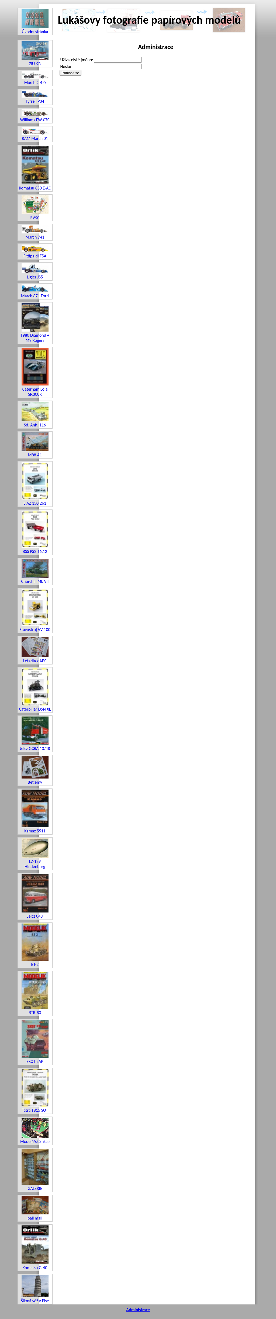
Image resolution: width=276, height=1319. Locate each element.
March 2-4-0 (35, 78)
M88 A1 (35, 444)
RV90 (35, 207)
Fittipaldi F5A (35, 251)
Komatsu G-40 (35, 1247)
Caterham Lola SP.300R (35, 372)
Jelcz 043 (35, 896)
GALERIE (35, 1170)
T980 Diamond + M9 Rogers (34, 323)
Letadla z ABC (35, 650)
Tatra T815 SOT (35, 1091)
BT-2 (35, 945)
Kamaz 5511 (35, 812)
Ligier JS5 (35, 271)
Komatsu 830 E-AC (35, 168)
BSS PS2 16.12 (35, 532)
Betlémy (35, 770)
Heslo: (65, 66)
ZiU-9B (35, 53)
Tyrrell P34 (35, 97)
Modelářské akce (35, 1131)
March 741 (35, 232)
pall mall (35, 1208)
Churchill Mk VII (35, 571)
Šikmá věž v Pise (35, 1289)
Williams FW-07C (35, 115)
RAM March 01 (35, 134)
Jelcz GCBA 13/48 (35, 734)
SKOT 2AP (35, 1042)
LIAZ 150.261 (35, 484)
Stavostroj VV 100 (34, 610)
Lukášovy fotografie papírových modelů (149, 20)
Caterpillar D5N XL (35, 690)
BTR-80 (35, 993)
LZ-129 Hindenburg (35, 853)
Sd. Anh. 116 (35, 415)
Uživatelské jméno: (76, 59)
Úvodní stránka (35, 21)
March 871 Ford (35, 291)
